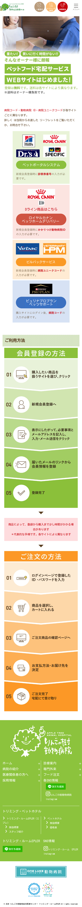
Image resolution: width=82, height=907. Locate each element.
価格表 (53, 827)
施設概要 (14, 827)
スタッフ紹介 (16, 832)
